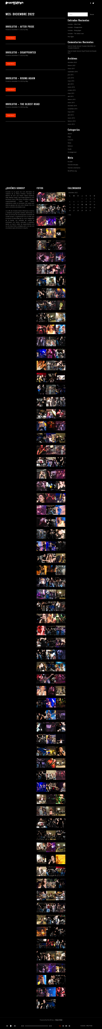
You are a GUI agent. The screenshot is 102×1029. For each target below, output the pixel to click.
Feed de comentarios (74, 168)
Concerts (70, 140)
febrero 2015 (72, 99)
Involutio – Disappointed (21, 52)
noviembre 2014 (72, 109)
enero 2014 (71, 124)
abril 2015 (71, 96)
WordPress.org (72, 171)
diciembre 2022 (72, 62)
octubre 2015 (72, 90)
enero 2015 (71, 102)
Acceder (70, 161)
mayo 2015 (71, 93)
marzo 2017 (71, 68)
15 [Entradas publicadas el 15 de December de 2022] (82, 204)
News (69, 143)
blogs (69, 137)
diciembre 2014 (72, 106)
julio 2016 (70, 75)
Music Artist (58, 1020)
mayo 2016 (71, 81)
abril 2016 (71, 84)
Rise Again (71, 36)
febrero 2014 (72, 121)
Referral (70, 146)
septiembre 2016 (73, 72)
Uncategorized (72, 152)
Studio (69, 149)
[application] (36, 1026)
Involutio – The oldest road (23, 104)
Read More (10, 38)
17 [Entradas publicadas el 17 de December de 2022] (90, 204)
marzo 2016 (71, 87)
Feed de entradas (73, 165)
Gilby (26, 29)
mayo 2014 (71, 112)
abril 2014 (71, 115)
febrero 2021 (72, 65)
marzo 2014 (71, 118)
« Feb (69, 215)
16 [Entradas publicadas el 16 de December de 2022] (86, 204)
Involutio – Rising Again (20, 78)
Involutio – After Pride (20, 26)
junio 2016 (71, 78)
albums (70, 133)
